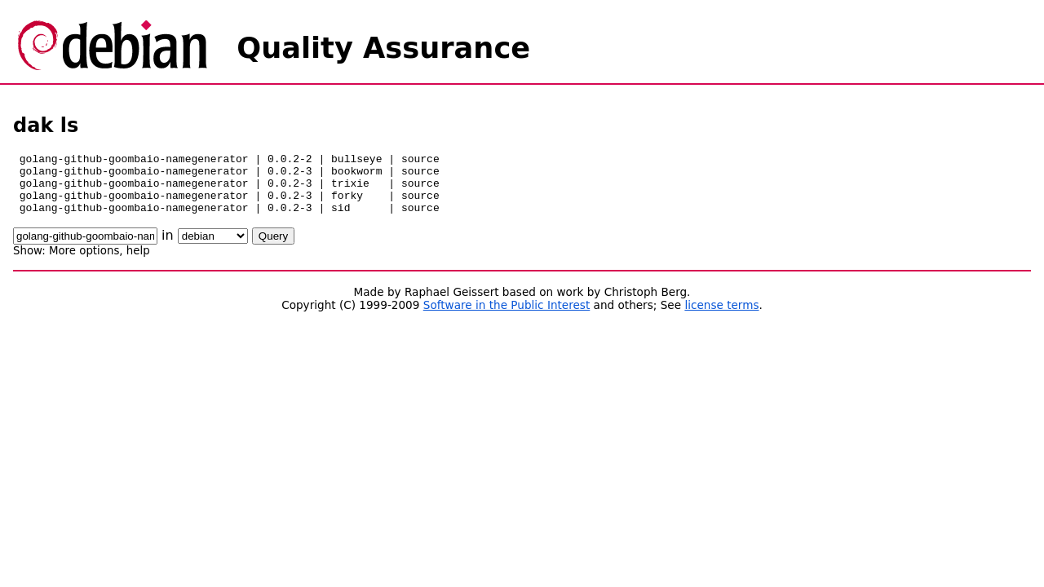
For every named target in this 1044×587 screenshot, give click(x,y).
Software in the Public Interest (507, 317)
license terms (721, 317)
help (138, 263)
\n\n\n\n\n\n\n (213, 248)
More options (84, 263)
